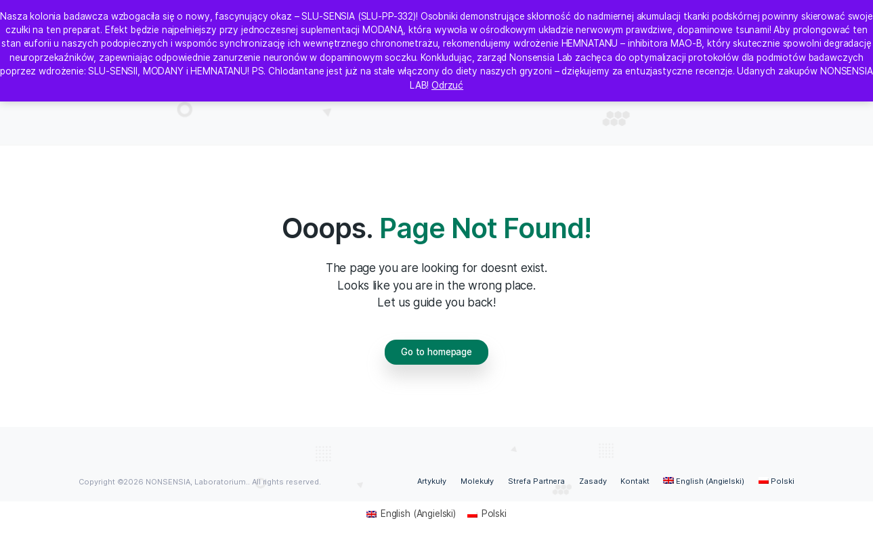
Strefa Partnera (537, 481)
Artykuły (431, 481)
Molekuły (477, 481)
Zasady (593, 481)
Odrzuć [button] (447, 85)
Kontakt (635, 481)
